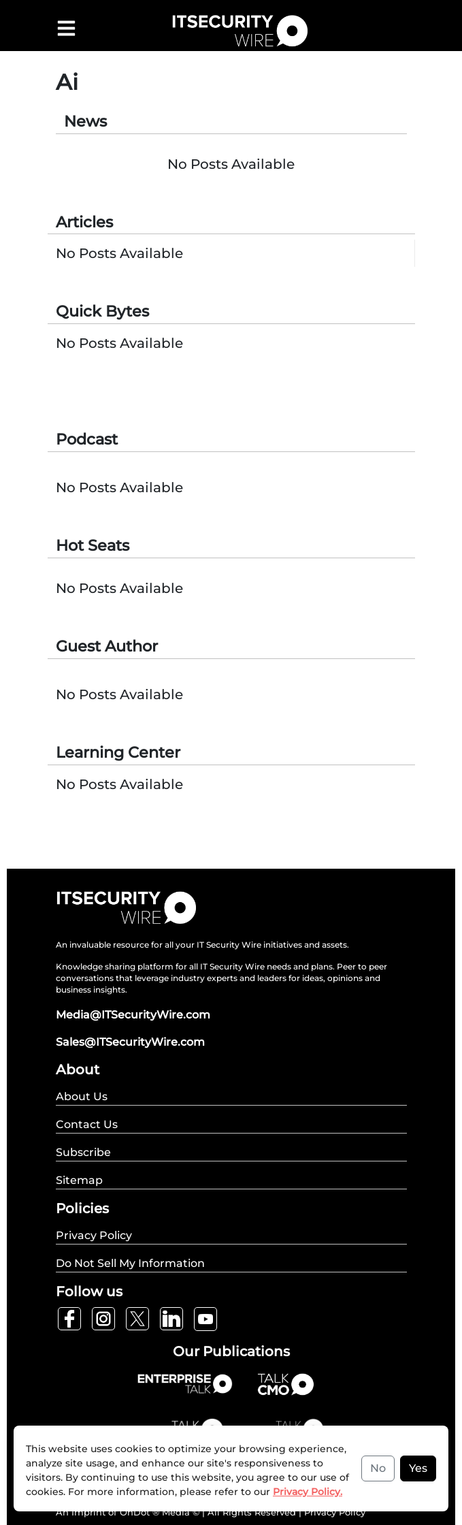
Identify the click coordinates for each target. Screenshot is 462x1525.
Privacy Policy (334, 1512)
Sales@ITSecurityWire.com (130, 1042)
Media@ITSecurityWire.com (133, 1014)
